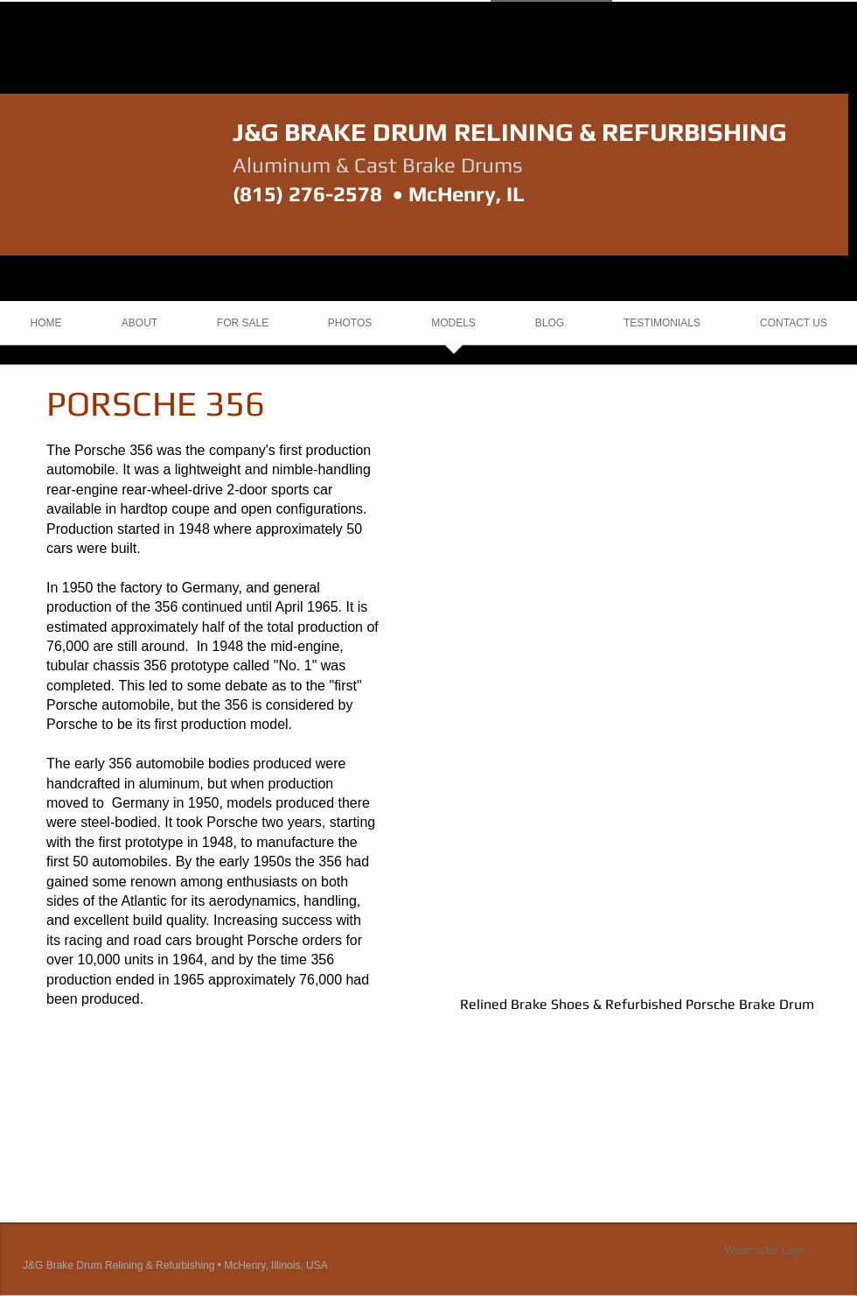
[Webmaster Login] (766, 1250)
